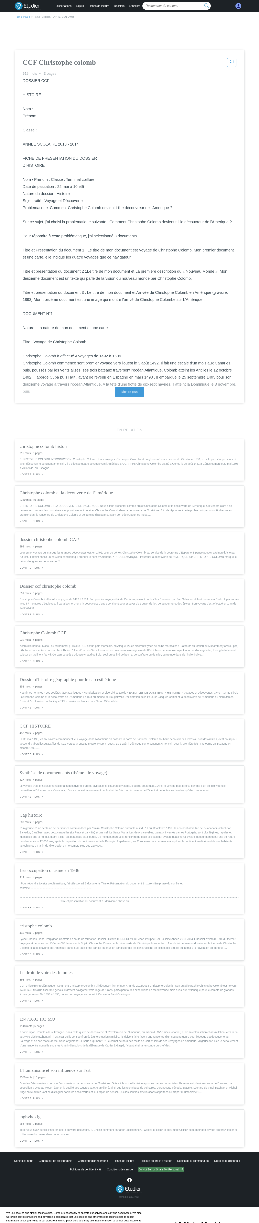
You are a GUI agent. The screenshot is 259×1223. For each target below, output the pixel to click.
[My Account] (238, 6)
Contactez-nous (23, 1160)
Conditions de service (103, 1169)
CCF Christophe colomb (54, 16)
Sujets (80, 5)
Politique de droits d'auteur (156, 1160)
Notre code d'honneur (227, 1160)
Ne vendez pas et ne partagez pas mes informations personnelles (161, 1169)
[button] (231, 63)
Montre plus (129, 391)
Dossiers (119, 5)
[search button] (207, 6)
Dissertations (64, 5)
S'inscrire (134, 5)
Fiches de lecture (99, 5)
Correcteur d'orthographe (93, 1160)
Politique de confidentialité (69, 1169)
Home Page (22, 16)
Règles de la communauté (193, 1160)
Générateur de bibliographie (55, 1160)
